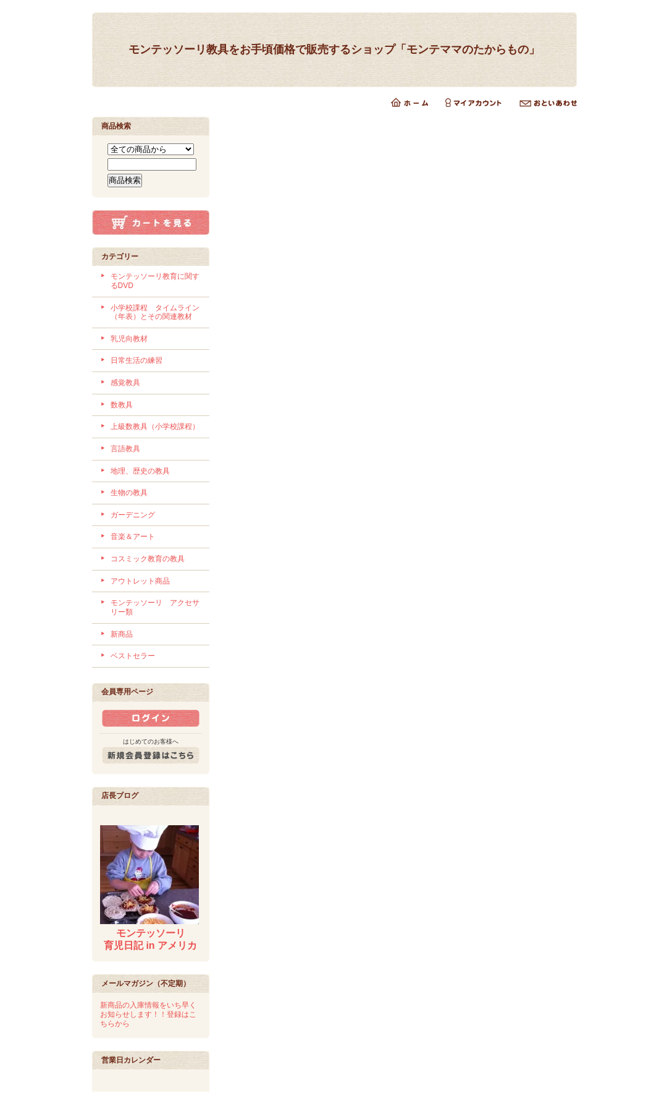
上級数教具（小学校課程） (155, 426)
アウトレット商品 (140, 581)
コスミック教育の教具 (148, 558)
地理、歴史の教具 (140, 471)
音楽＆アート (133, 536)
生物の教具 (129, 492)
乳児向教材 (129, 338)
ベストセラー (133, 656)
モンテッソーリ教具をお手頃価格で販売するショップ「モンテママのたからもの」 (334, 49)
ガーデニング (133, 515)
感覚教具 (125, 382)
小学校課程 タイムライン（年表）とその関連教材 (155, 312)
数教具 (122, 405)
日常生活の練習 (136, 360)
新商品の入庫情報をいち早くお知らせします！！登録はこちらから (148, 1014)
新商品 (122, 634)
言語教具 (125, 448)
